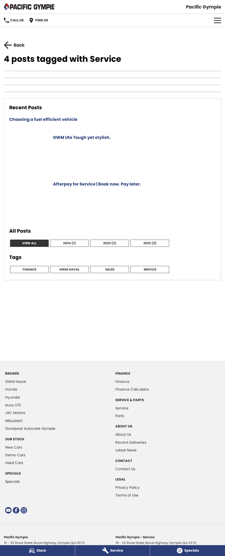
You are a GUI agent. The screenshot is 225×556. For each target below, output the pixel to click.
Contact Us (125, 468)
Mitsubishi (13, 420)
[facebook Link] (16, 510)
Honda (11, 389)
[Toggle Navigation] (217, 20)
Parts (119, 415)
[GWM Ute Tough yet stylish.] (112, 154)
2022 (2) (150, 243)
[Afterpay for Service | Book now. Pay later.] (112, 201)
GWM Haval (69, 269)
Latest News (125, 450)
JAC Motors (15, 412)
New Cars (13, 447)
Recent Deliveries (130, 442)
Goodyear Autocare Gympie (30, 428)
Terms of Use (127, 495)
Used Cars (14, 462)
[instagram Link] (24, 510)
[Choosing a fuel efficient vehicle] (112, 122)
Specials (12, 481)
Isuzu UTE (13, 405)
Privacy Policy (127, 487)
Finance (29, 269)
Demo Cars (15, 455)
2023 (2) (109, 243)
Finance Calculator (132, 389)
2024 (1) (69, 243)
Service (150, 269)
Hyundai (12, 397)
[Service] (112, 550)
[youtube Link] (8, 510)
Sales (109, 269)
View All (29, 243)
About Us (123, 434)
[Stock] (37, 550)
